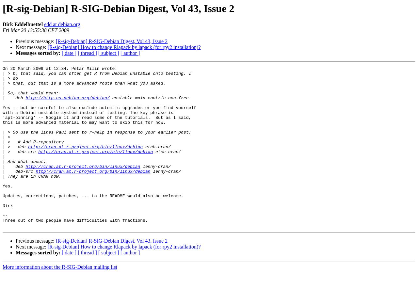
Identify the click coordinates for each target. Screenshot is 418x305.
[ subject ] (108, 53)
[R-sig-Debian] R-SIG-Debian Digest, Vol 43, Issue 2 (112, 41)
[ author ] (130, 53)
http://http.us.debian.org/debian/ (67, 104)
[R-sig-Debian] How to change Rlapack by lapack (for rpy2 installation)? (124, 47)
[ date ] (69, 53)
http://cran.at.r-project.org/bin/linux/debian (85, 163)
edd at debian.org (62, 24)
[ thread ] (87, 53)
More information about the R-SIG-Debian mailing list (60, 299)
